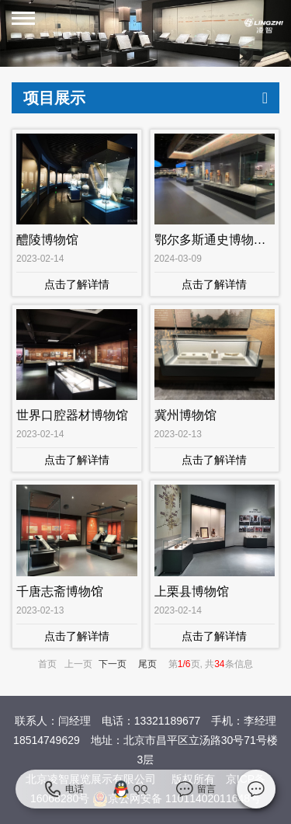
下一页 (112, 664)
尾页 (147, 664)
